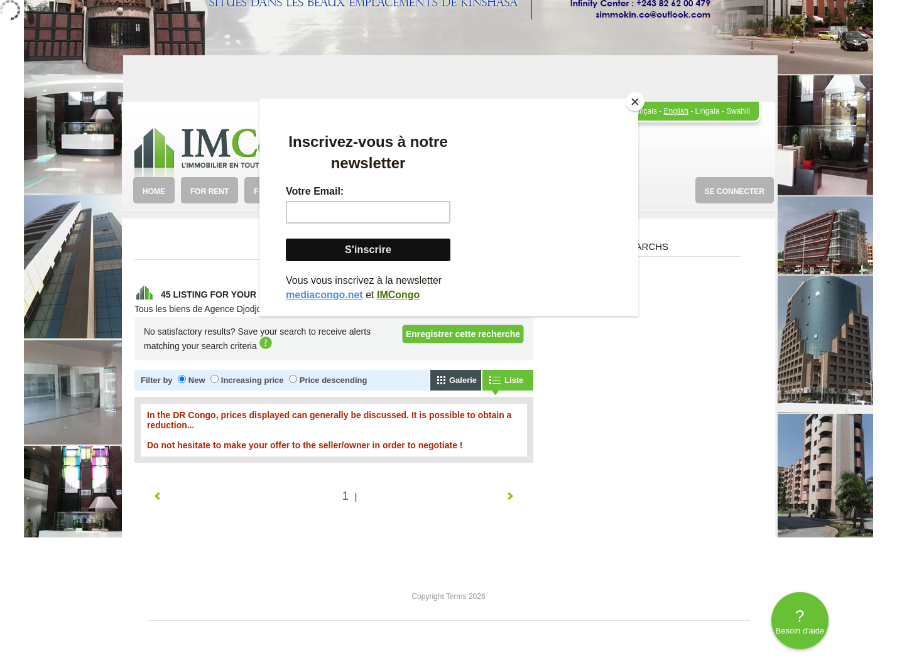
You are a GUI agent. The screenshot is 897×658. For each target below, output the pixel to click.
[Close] (635, 101)
